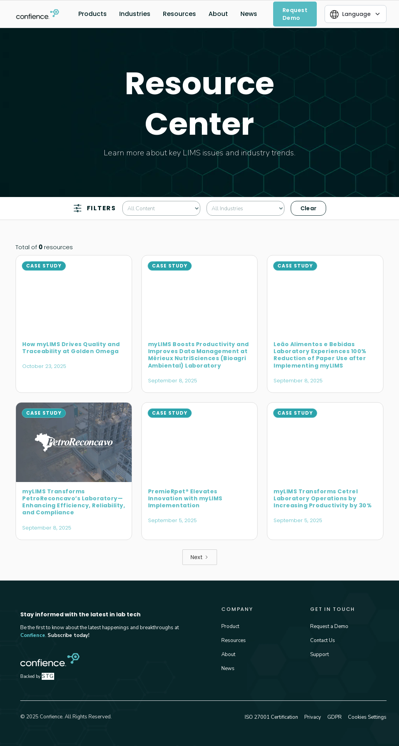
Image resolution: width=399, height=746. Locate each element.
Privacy (312, 717)
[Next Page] (199, 557)
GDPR (334, 717)
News (248, 13)
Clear (308, 208)
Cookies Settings (367, 717)
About (218, 13)
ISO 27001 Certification (271, 717)
